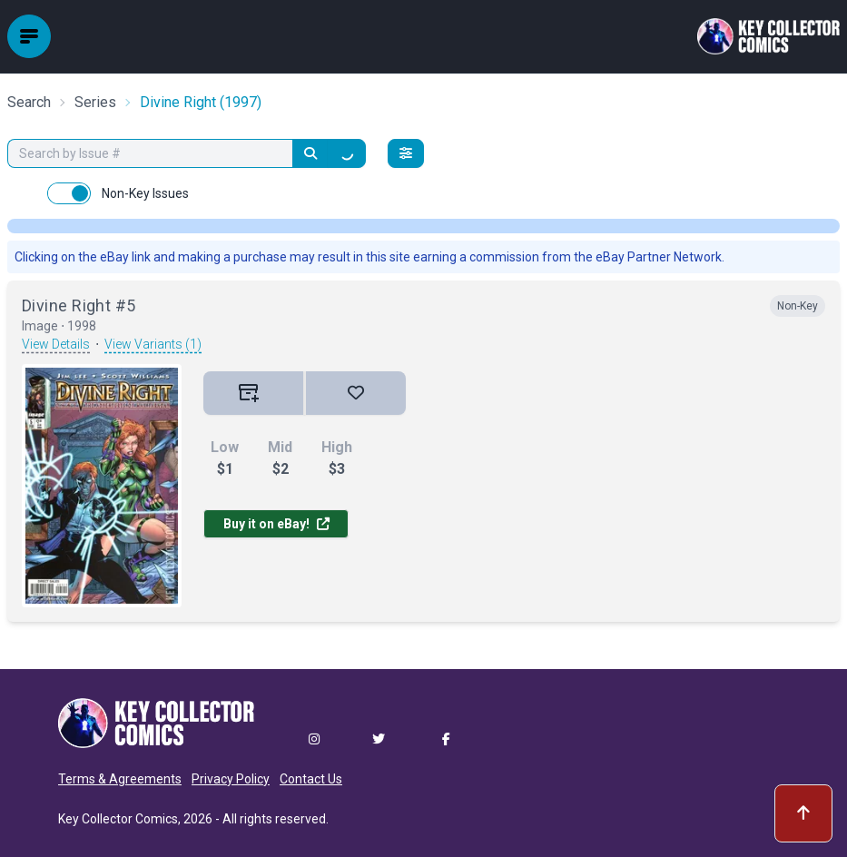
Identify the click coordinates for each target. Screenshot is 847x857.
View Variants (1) (153, 344)
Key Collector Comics (118, 819)
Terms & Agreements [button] (120, 779)
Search (29, 102)
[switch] (69, 193)
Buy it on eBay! (276, 524)
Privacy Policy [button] (231, 779)
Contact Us (311, 779)
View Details (56, 344)
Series (95, 102)
